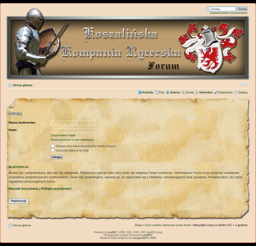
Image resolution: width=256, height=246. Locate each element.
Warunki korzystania (23, 189)
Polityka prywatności (56, 189)
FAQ (161, 92)
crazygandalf (139, 238)
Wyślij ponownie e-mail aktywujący (72, 139)
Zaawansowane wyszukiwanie (228, 12)
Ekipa (138, 225)
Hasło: (13, 129)
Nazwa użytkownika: (22, 122)
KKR (153, 238)
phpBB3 (147, 235)
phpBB (112, 232)
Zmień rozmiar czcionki (244, 84)
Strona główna (23, 85)
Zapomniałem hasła (63, 135)
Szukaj (189, 92)
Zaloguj (242, 92)
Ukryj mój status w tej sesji (70, 150)
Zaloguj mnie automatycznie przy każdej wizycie (83, 146)
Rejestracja (225, 92)
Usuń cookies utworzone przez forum (168, 225)
